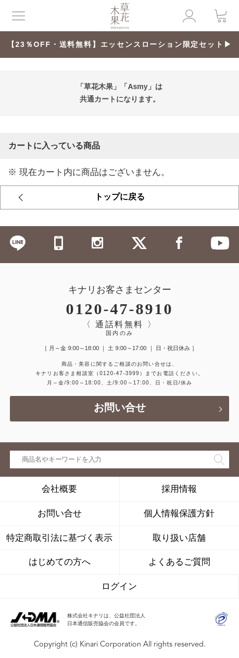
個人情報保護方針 (179, 513)
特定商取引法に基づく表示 (59, 537)
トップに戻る (120, 197)
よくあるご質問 (179, 561)
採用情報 (179, 488)
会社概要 (59, 488)
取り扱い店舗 (179, 537)
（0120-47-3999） (119, 373)
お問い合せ (120, 408)
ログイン (119, 586)
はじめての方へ (60, 561)
